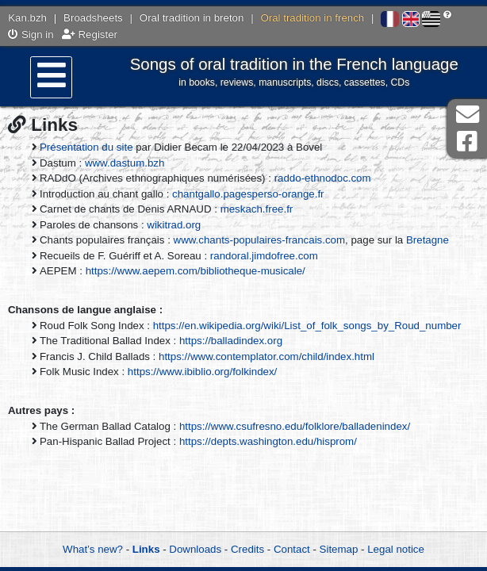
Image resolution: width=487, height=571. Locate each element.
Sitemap (339, 549)
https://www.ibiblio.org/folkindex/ (202, 371)
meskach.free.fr (256, 209)
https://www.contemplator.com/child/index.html (266, 356)
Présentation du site (86, 147)
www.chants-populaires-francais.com (260, 240)
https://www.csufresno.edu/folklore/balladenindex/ (294, 426)
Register (89, 34)
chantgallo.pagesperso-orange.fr (248, 194)
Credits (247, 549)
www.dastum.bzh (125, 163)
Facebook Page (467, 141)
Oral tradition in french (312, 18)
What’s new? (93, 549)
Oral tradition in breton (192, 18)
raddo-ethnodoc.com (322, 178)
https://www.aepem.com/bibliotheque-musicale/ (195, 271)
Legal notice (395, 549)
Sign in (30, 34)
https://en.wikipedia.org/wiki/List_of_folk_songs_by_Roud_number (307, 325)
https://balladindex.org (230, 341)
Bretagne (427, 240)
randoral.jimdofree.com (264, 256)
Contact (292, 549)
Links (146, 549)
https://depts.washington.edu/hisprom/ (268, 441)
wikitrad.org (174, 225)
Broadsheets (93, 18)
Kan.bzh (27, 18)
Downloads (195, 549)
